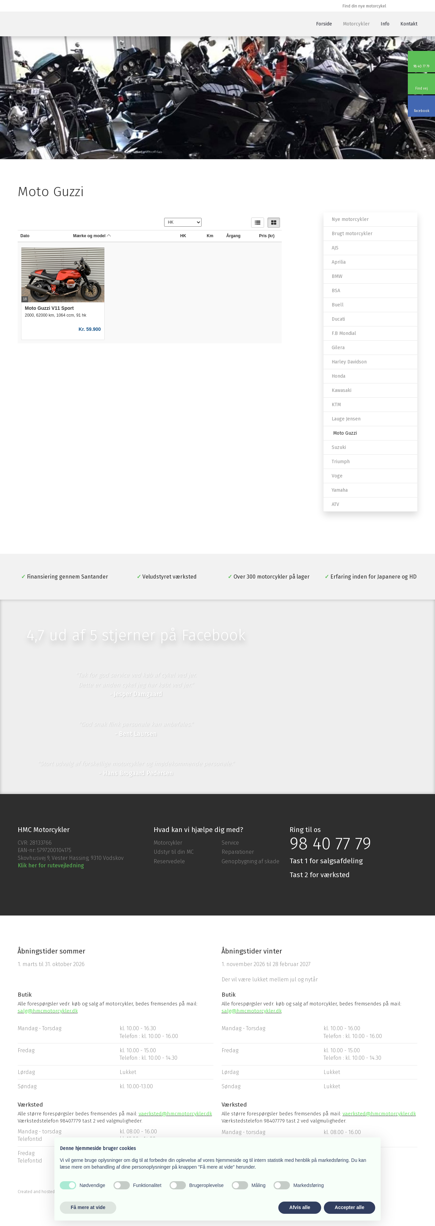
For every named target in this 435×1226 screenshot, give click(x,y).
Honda (338, 376)
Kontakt (408, 24)
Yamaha (340, 490)
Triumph (341, 462)
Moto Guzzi (345, 433)
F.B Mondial (344, 333)
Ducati (338, 319)
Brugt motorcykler (352, 234)
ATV (335, 504)
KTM (336, 405)
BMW (337, 276)
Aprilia (339, 262)
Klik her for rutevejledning (51, 865)
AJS (335, 248)
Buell (338, 305)
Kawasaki (341, 390)
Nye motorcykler (350, 219)
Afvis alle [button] (299, 1207)
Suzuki (339, 447)
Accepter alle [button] (349, 1207)
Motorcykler (356, 24)
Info (385, 24)
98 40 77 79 (330, 843)
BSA (336, 291)
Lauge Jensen (346, 419)
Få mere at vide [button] (88, 1207)
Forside (324, 24)
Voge (337, 476)
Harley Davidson (349, 362)
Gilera (338, 348)
